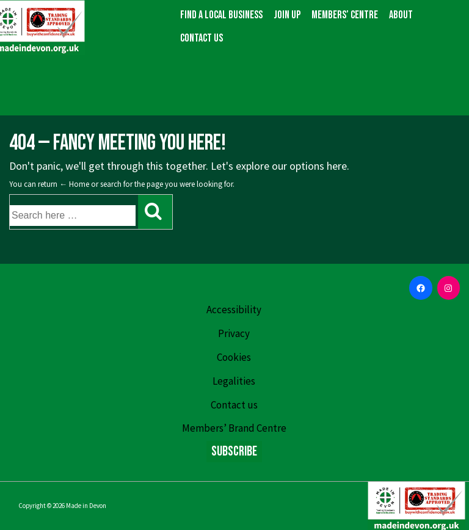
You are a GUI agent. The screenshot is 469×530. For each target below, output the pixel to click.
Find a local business (221, 15)
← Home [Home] (74, 184)
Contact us (201, 38)
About (401, 15)
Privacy (234, 333)
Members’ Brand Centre (234, 428)
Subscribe (234, 451)
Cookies (234, 357)
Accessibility (233, 309)
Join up (287, 15)
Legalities (234, 381)
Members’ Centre (344, 15)
